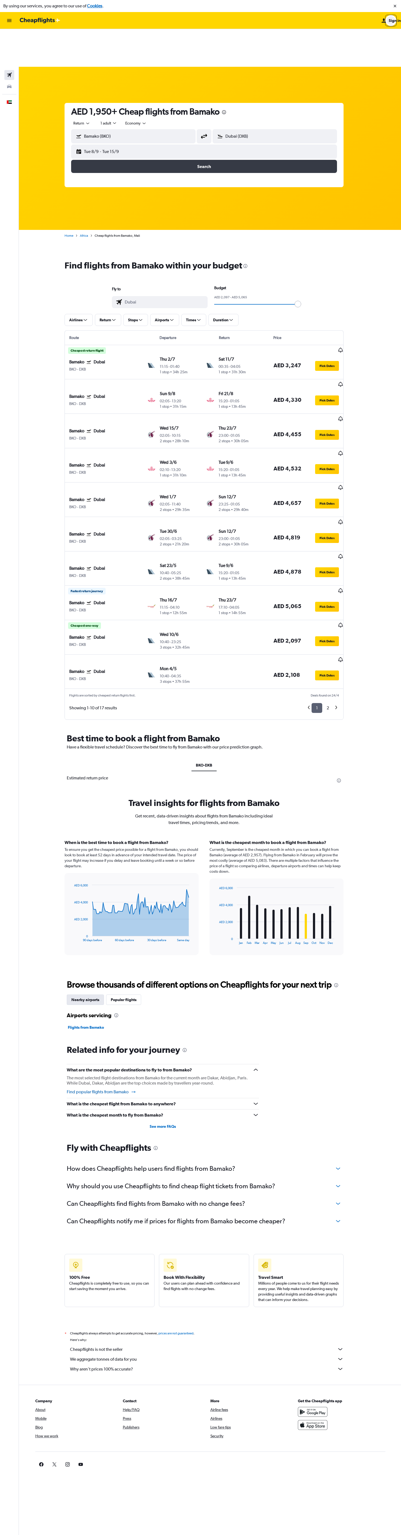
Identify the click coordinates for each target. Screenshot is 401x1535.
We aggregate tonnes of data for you (213, 1273)
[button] (395, 6)
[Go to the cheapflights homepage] (40, 20)
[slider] (304, 266)
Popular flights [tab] (130, 914)
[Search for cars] (9, 48)
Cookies (94, 5)
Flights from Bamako (92, 941)
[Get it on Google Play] (321, 1326)
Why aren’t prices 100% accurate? (213, 1283)
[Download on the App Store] (321, 1339)
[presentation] (230, 74)
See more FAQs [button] (169, 1041)
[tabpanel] (210, 816)
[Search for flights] (9, 37)
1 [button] (323, 622)
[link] (312, 1379)
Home (75, 198)
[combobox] (87, 85)
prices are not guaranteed (181, 1248)
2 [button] (334, 622)
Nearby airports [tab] (91, 914)
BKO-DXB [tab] (210, 679)
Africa (90, 198)
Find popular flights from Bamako (107, 1006)
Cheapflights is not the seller (213, 1263)
